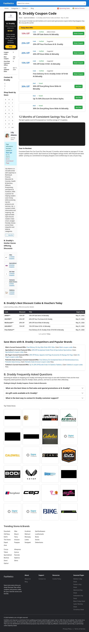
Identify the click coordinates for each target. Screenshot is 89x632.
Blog (32, 8)
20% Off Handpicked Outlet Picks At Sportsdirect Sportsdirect (52, 350)
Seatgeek (28, 542)
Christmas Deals (78, 609)
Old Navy (7, 534)
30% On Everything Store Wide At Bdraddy (50, 108)
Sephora (17, 558)
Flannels (17, 555)
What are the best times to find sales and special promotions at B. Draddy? (38, 388)
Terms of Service (79, 629)
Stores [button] (25, 8)
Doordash (7, 531)
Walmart (27, 534)
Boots (37, 537)
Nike (15, 531)
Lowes (27, 540)
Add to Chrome (78, 8)
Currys (6, 549)
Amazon (17, 540)
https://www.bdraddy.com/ (10, 27)
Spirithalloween (40, 531)
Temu (16, 537)
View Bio (9, 235)
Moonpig (28, 537)
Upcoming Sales (63, 8)
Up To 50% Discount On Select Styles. (48, 98)
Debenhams (39, 542)
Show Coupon (78, 33)
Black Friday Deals (79, 601)
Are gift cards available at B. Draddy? (21, 393)
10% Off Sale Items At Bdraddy (46, 34)
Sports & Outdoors (29, 18)
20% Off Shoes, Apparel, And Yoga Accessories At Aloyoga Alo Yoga (51, 355)
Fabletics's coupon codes (75, 365)
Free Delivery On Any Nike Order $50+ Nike (41, 347)
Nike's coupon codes (66, 347)
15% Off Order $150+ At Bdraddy (46, 64)
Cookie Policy (56, 579)
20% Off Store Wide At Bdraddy (46, 54)
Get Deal (78, 86)
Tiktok (6, 552)
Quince (16, 552)
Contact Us (42, 579)
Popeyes (17, 542)
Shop (10, 47)
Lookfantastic (39, 534)
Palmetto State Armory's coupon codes (37, 362)
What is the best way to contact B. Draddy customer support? (32, 398)
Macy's (16, 534)
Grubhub (28, 531)
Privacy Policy (67, 629)
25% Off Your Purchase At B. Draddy (48, 44)
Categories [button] (15, 8)
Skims (16, 560)
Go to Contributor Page (10, 161)
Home (7, 8)
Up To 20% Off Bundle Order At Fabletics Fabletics (46, 365)
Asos (5, 545)
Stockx (37, 540)
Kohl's (6, 537)
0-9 (12, 127)
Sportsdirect (8, 555)
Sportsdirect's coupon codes (14, 352)
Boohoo (6, 558)
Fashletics (8, 3)
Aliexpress (17, 549)
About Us (28, 579)
